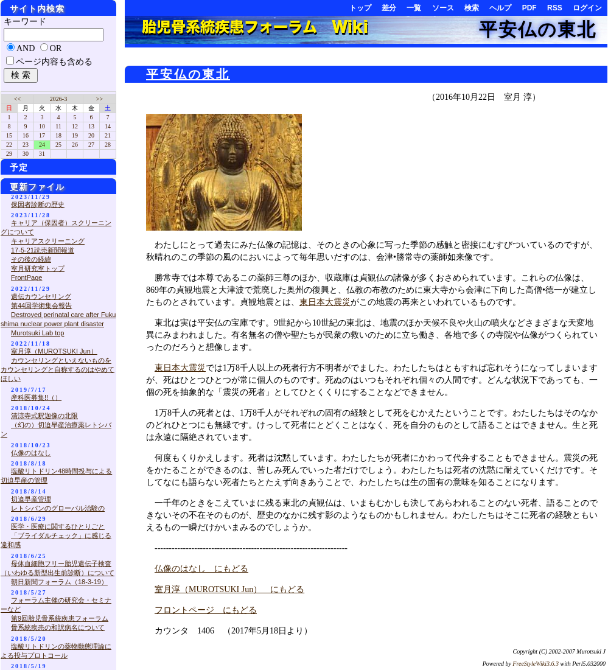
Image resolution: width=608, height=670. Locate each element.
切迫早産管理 (31, 499)
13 (91, 126)
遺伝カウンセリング (41, 296)
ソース (443, 8)
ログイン (587, 8)
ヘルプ (500, 8)
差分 (389, 8)
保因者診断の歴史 (38, 204)
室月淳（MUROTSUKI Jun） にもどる (229, 589)
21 (108, 135)
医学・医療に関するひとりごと (58, 526)
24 (42, 144)
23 (26, 144)
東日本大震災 (325, 302)
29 (9, 153)
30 (26, 153)
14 (108, 126)
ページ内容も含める (54, 61)
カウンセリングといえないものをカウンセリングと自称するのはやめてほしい (57, 369)
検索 (471, 8)
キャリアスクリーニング (48, 241)
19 (75, 135)
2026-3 (58, 99)
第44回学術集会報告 (41, 305)
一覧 (414, 8)
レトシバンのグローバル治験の (58, 508)
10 (42, 126)
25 (58, 144)
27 (91, 144)
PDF (529, 8)
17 (42, 135)
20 (91, 135)
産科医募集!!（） (36, 397)
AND (25, 48)
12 (75, 126)
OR (55, 48)
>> (99, 99)
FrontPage (26, 277)
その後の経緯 (31, 259)
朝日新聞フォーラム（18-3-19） (59, 581)
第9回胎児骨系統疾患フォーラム (59, 618)
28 (108, 144)
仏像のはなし (31, 452)
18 (58, 135)
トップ (360, 8)
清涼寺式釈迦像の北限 (44, 415)
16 (26, 135)
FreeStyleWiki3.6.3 (535, 663)
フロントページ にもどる (206, 610)
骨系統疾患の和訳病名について (58, 627)
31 (42, 153)
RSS (554, 8)
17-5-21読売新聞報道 (42, 250)
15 (9, 135)
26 (75, 144)
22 (9, 144)
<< (17, 99)
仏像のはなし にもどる (201, 568)
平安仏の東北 (537, 29)
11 (58, 126)
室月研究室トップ (38, 268)
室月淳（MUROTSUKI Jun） (54, 351)
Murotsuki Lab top (37, 333)
